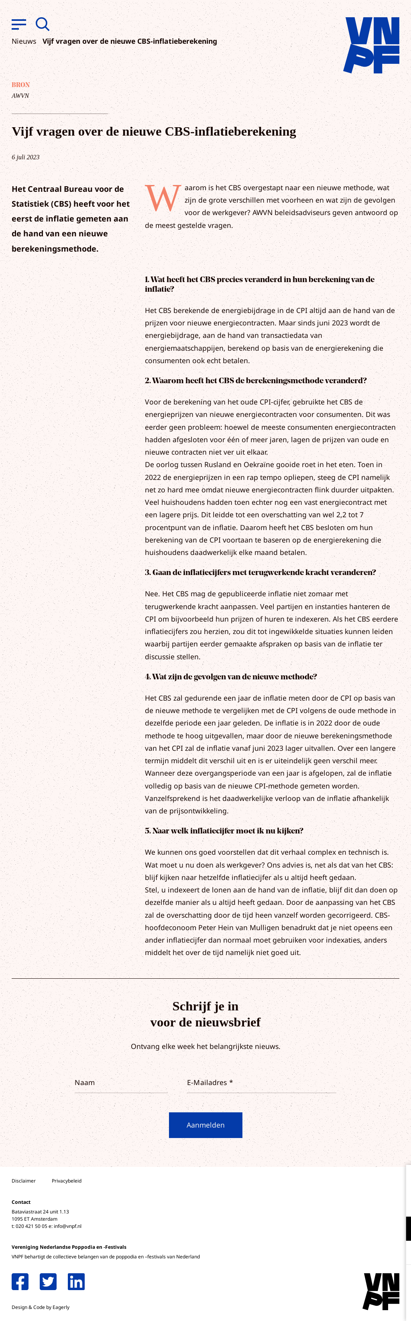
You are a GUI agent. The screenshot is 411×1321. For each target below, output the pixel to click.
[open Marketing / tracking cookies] (398, 1253)
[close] (398, 1179)
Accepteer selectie (343, 1306)
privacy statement (371, 1202)
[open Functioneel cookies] (398, 1229)
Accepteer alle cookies (343, 1282)
